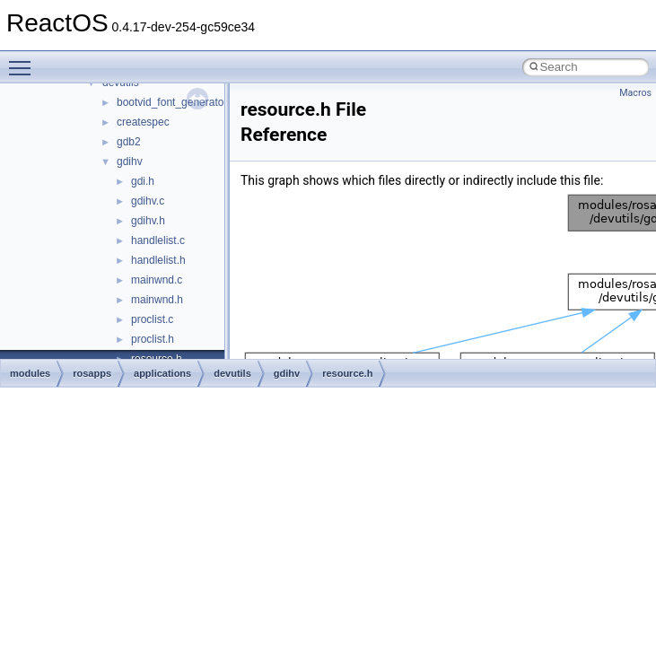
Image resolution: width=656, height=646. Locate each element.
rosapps (92, 373)
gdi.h (142, 181)
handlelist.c (158, 240)
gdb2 (129, 141)
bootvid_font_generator (172, 102)
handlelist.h (158, 260)
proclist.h (152, 339)
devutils (232, 373)
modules (30, 373)
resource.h (347, 373)
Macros (635, 93)
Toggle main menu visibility (24, 60)
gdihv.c (147, 201)
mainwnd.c (156, 280)
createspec (143, 122)
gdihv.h (148, 220)
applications (162, 373)
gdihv (130, 161)
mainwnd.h (157, 299)
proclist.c (152, 319)
